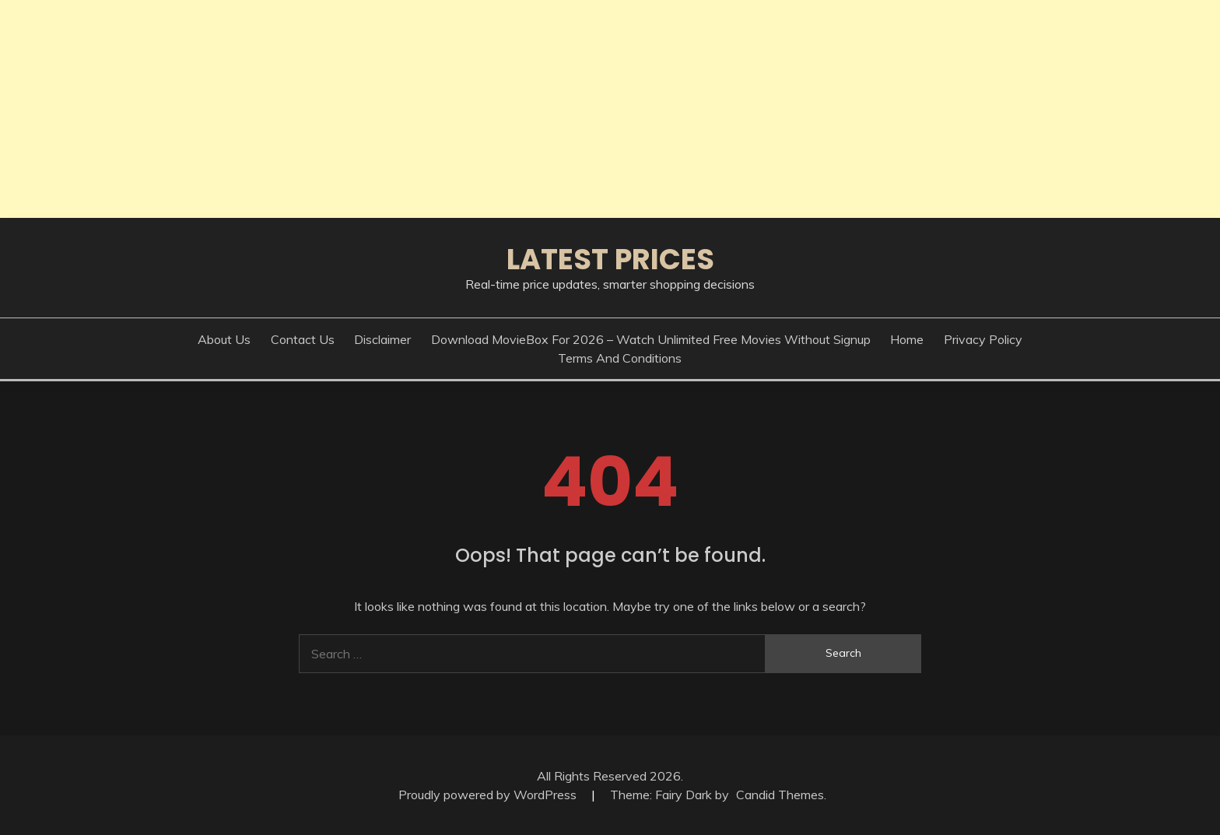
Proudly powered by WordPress (489, 794)
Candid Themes (780, 794)
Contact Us (303, 339)
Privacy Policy (983, 339)
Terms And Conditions (620, 358)
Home (907, 339)
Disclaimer (382, 339)
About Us (224, 339)
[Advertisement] (467, 109)
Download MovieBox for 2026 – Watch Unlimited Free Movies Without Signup (651, 339)
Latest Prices (610, 259)
